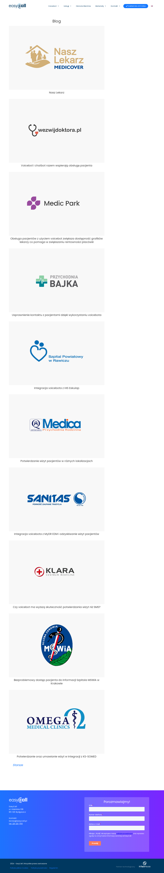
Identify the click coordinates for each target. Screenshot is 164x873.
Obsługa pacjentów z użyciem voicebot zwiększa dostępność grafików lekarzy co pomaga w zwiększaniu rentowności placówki (56, 240)
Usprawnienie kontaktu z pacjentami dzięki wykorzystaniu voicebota (56, 315)
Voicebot (53, 6)
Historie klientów (83, 6)
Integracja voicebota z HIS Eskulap (56, 388)
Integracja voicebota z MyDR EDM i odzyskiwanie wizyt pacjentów (56, 534)
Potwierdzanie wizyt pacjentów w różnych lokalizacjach (56, 461)
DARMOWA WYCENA (137, 6)
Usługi (68, 6)
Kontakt (115, 6)
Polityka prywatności (39, 868)
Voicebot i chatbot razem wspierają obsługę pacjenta (56, 165)
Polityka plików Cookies (19, 868)
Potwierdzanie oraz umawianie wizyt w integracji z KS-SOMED (56, 756)
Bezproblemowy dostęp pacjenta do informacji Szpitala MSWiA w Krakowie (56, 681)
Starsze (18, 765)
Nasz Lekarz (56, 92)
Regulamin (53, 868)
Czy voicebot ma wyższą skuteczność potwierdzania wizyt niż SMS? (56, 607)
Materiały (100, 6)
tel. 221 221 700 (16, 823)
